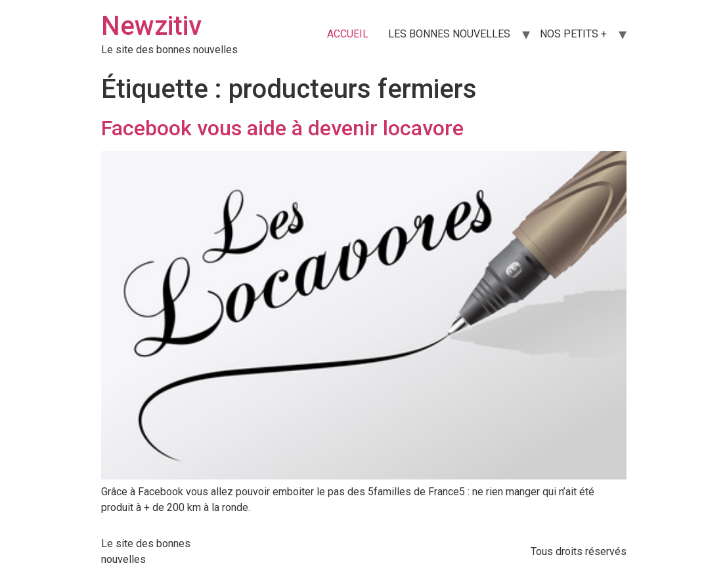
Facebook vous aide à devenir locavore (282, 128)
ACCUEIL (347, 34)
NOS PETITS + (573, 34)
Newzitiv (151, 26)
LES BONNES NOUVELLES (449, 34)
